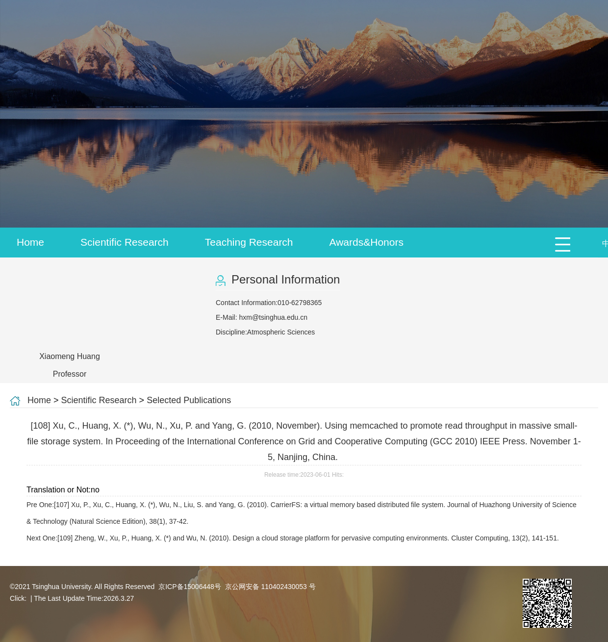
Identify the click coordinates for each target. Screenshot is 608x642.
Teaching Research (249, 242)
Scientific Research (124, 242)
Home (30, 242)
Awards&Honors (366, 242)
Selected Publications (189, 400)
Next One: (293, 538)
